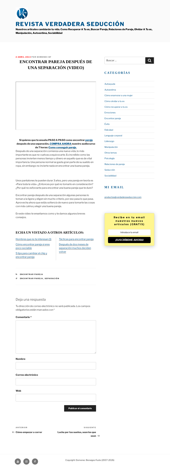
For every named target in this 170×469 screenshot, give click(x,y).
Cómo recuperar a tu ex (116, 107)
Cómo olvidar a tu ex (114, 101)
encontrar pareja (31, 278)
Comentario (24, 317)
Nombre (20, 358)
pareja (89, 140)
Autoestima (110, 89)
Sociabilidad (110, 175)
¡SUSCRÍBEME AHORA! (129, 239)
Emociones (110, 112)
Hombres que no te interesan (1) (33, 239)
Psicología (109, 158)
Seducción (109, 169)
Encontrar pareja (31, 274)
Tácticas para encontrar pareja (76, 239)
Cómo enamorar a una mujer (118, 95)
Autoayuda (109, 84)
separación (52, 278)
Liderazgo (109, 141)
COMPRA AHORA (61, 143)
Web (18, 390)
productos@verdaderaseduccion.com (122, 197)
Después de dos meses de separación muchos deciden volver (75, 248)
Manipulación (111, 147)
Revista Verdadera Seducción (70, 24)
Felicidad (108, 130)
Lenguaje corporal (113, 135)
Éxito (107, 124)
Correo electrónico (27, 374)
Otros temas (110, 152)
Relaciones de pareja (114, 164)
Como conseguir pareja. (62, 147)
